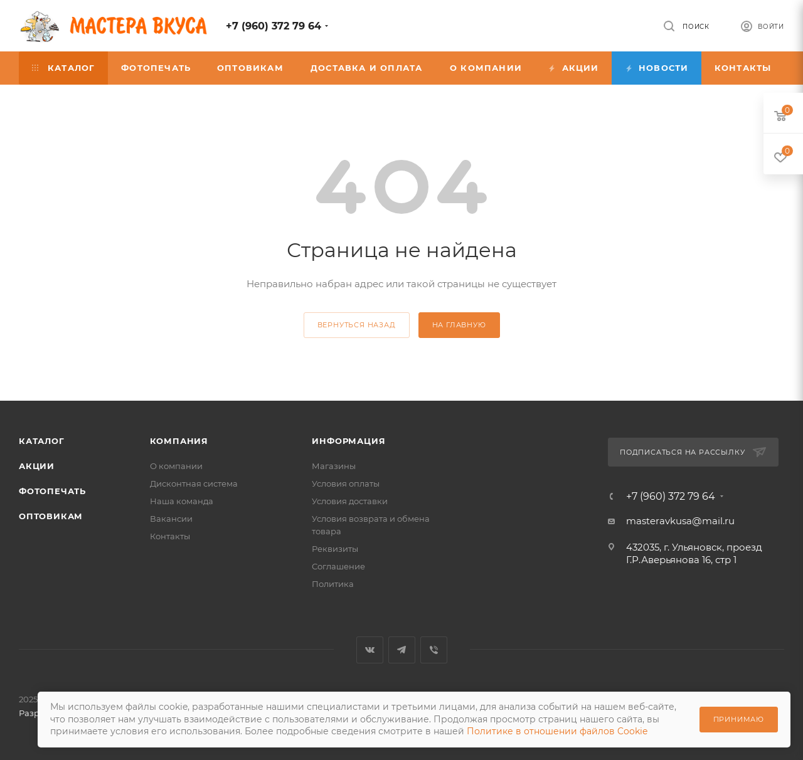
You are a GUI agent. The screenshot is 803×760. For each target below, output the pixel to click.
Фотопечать (52, 491)
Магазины (334, 466)
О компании (176, 466)
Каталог (42, 441)
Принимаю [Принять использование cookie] (738, 719)
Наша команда (181, 501)
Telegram (401, 649)
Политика (333, 584)
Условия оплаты (346, 483)
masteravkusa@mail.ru (680, 521)
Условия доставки (350, 501)
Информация (348, 441)
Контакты (170, 536)
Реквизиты (335, 549)
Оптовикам (51, 516)
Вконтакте (369, 649)
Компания (179, 441)
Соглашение (338, 566)
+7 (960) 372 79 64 (273, 26)
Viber (433, 649)
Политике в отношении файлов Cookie (557, 731)
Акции (37, 466)
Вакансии (171, 519)
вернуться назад (356, 324)
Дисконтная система (194, 483)
